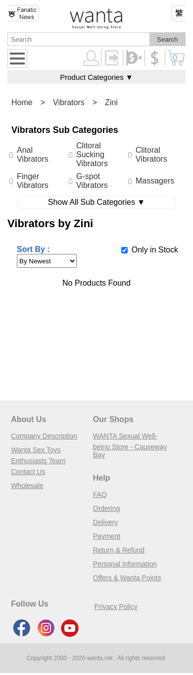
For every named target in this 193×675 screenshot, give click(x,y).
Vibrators (69, 102)
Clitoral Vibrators (151, 154)
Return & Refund (119, 550)
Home (22, 102)
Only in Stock (155, 249)
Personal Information (125, 564)
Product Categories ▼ (96, 77)
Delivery (105, 522)
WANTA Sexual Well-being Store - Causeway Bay (130, 445)
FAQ (100, 494)
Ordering (106, 508)
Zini (111, 102)
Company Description (44, 436)
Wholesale (27, 486)
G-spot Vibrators (92, 180)
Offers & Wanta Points (127, 578)
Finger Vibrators (32, 180)
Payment (106, 536)
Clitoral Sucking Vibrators (92, 154)
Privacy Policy (116, 607)
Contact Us (28, 472)
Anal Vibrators (32, 154)
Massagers (155, 181)
